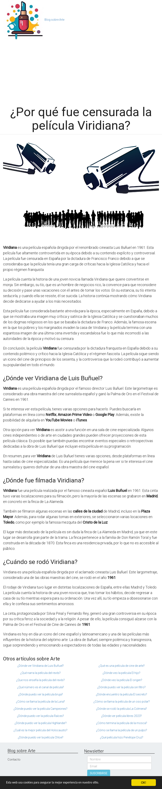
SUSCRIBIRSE (98, 773)
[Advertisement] (81, 70)
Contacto (14, 759)
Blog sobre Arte (54, 19)
